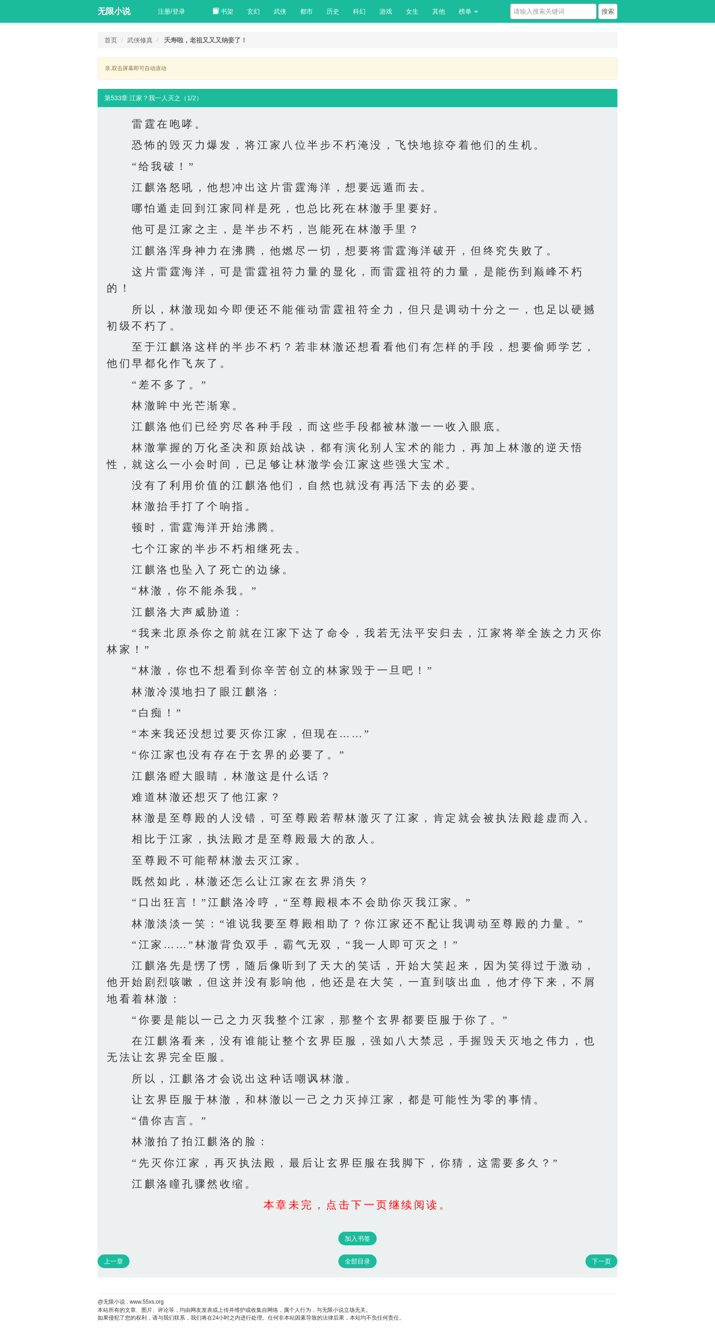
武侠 (280, 11)
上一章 (113, 1261)
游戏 (385, 11)
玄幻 (253, 11)
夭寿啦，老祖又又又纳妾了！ (205, 40)
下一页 (601, 1261)
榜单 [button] (468, 11)
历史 (332, 11)
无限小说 (114, 11)
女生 (412, 11)
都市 (306, 11)
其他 (438, 11)
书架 (222, 11)
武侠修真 (140, 40)
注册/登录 (171, 11)
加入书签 (357, 1238)
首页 (110, 40)
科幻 (359, 11)
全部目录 (357, 1261)
